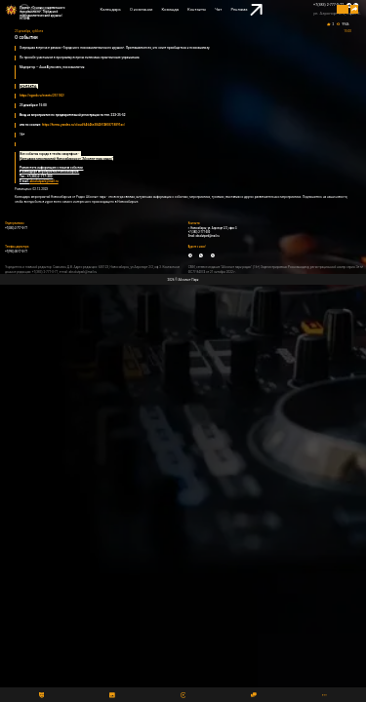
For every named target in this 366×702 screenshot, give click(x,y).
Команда (170, 9)
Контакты (196, 9)
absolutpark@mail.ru (207, 236)
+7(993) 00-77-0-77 (16, 252)
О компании (141, 9)
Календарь (111, 9)
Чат (218, 9)
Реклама (246, 10)
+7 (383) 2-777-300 (199, 232)
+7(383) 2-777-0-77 (328, 5)
